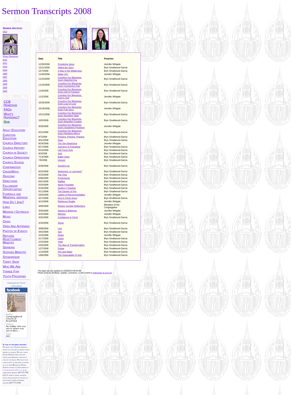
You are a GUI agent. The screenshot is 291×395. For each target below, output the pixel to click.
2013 (5, 32)
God (60, 153)
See (60, 232)
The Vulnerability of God (69, 255)
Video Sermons (10, 56)
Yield (60, 242)
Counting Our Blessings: (70, 77)
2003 (5, 91)
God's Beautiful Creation (70, 121)
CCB (7, 102)
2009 (5, 70)
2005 (5, 84)
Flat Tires (62, 175)
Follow (61, 248)
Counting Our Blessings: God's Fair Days (70, 108)
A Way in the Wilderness (70, 71)
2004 (5, 87)
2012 (5, 60)
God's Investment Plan (69, 86)
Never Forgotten (66, 185)
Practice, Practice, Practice (71, 137)
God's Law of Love (67, 104)
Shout (60, 223)
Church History (13, 148)
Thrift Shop (11, 262)
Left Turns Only (65, 150)
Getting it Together (67, 188)
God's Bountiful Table (68, 115)
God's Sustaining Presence (71, 127)
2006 (5, 80)
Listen (61, 238)
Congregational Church (16, 283)
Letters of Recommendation (71, 195)
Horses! (61, 160)
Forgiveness (64, 178)
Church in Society (15, 152)
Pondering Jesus (66, 64)
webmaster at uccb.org (102, 273)
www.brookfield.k (9, 370)
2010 (5, 67)
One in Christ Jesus (67, 198)
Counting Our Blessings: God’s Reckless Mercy (70, 132)
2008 (5, 74)
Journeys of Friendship (69, 147)
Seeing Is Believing (67, 210)
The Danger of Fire (67, 191)
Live (60, 228)
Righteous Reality (66, 201)
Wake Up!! (63, 74)
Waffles (61, 181)
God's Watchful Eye (67, 80)
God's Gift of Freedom (69, 92)
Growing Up (63, 166)
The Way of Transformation (71, 245)
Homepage (10, 105)
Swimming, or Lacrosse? (70, 171)
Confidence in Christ (68, 217)
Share (61, 235)
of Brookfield (16, 286)
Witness (62, 214)
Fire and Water (65, 252)
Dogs (60, 140)
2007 (5, 77)
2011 (5, 63)
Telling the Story (65, 67)
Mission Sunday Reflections (71, 206)
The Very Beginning (67, 143)
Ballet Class (63, 157)
